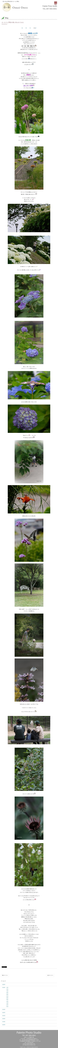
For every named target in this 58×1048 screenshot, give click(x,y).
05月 (7, 999)
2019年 (3, 1021)
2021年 (3, 1015)
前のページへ (5, 975)
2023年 (3, 1009)
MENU (55, 3)
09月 (7, 992)
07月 (7, 996)
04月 (7, 1001)
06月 (7, 997)
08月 (7, 994)
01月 (7, 1006)
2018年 (3, 1024)
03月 (7, 1003)
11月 (7, 989)
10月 (7, 990)
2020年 (3, 1018)
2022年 (3, 1012)
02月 (7, 1004)
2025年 (3, 984)
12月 (7, 987)
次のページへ (50, 975)
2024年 (3, 987)
